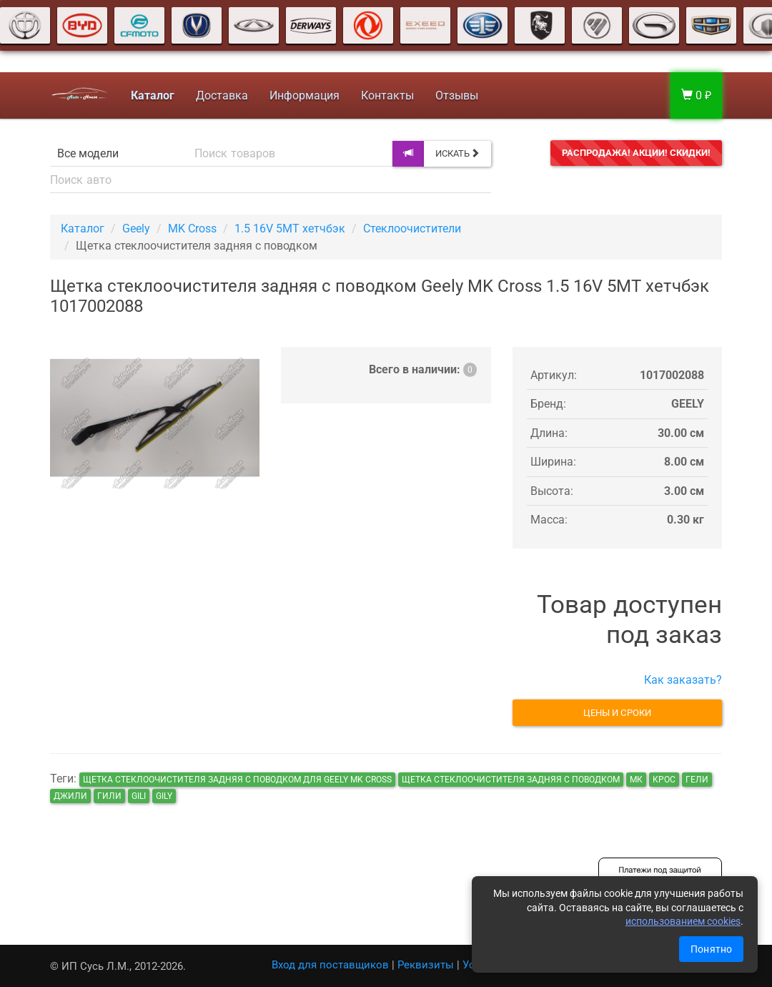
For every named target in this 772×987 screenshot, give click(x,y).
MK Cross (192, 228)
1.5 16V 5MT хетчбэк (289, 228)
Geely (136, 228)
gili (139, 796)
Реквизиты (425, 964)
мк (636, 780)
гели (697, 780)
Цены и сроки (617, 712)
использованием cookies (683, 921)
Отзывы (455, 95)
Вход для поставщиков (330, 964)
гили (109, 796)
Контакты (386, 95)
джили (70, 796)
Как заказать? (683, 680)
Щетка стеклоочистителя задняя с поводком (511, 780)
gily (164, 796)
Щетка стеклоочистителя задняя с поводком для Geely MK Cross (237, 780)
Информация (303, 95)
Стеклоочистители (412, 228)
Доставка (220, 95)
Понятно (711, 949)
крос (664, 780)
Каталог (82, 228)
